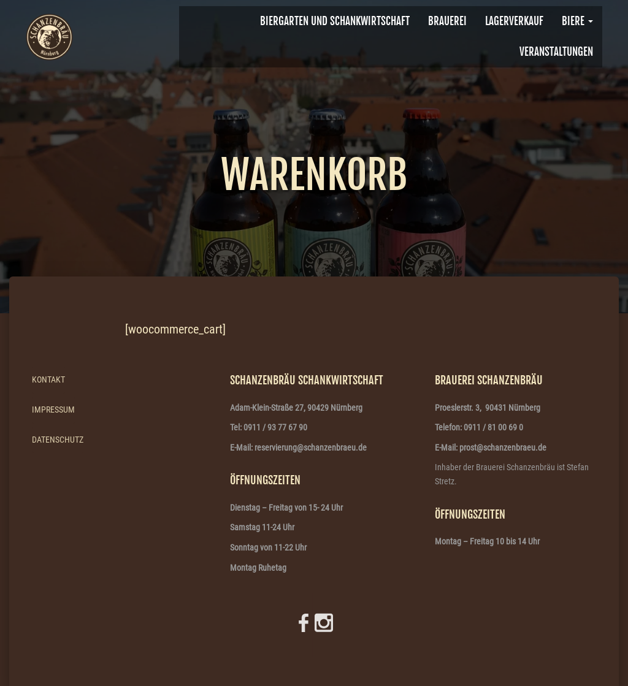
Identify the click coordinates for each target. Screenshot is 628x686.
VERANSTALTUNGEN (556, 51)
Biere (577, 21)
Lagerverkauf (514, 21)
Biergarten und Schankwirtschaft (335, 21)
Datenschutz (57, 439)
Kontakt (48, 379)
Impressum (53, 409)
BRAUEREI (447, 21)
